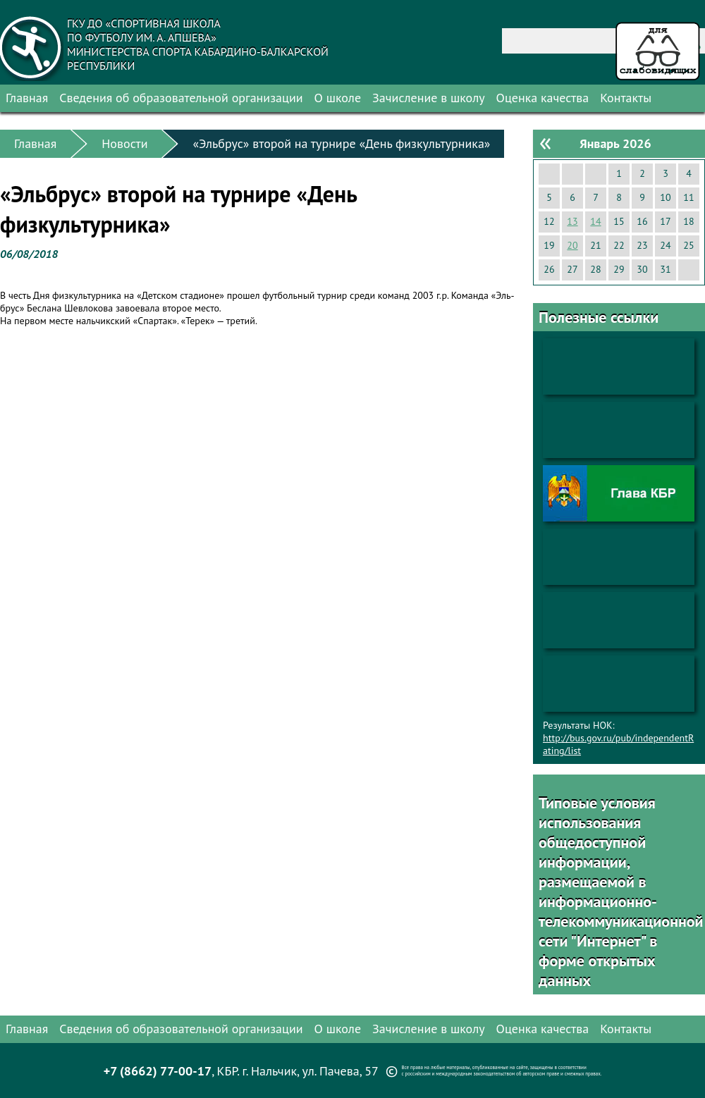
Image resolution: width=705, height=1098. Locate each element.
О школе (338, 98)
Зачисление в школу (428, 98)
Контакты (625, 98)
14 (595, 221)
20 (572, 245)
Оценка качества (542, 98)
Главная (27, 98)
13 (572, 221)
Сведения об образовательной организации (180, 98)
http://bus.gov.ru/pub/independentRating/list (618, 744)
